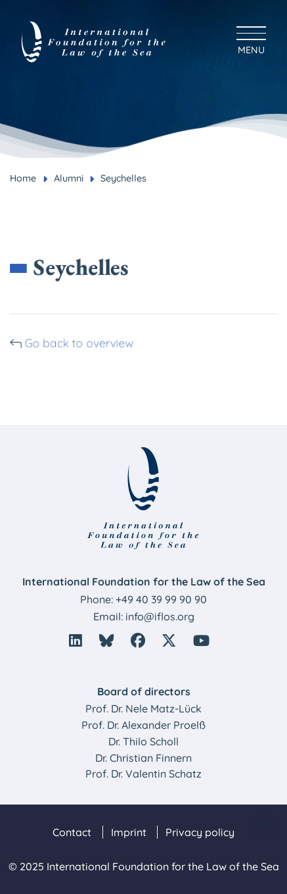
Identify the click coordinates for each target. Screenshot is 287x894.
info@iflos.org (159, 616)
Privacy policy (200, 832)
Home (23, 178)
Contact (72, 832)
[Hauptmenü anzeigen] (251, 38)
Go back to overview (81, 342)
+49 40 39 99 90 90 (161, 599)
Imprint (128, 832)
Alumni (68, 178)
